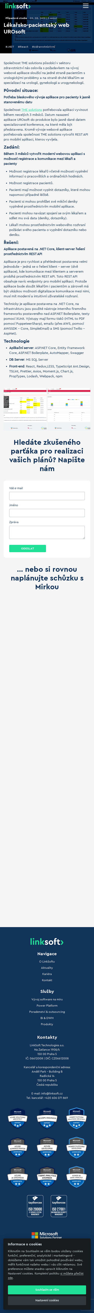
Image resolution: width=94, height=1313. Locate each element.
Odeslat (27, 548)
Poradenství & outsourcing (47, 1011)
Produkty (47, 1024)
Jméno (13, 505)
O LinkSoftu (47, 961)
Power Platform (47, 1005)
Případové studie (16, 18)
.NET (11, 46)
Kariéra (47, 974)
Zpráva (13, 522)
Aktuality (47, 967)
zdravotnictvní (44, 46)
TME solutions (31, 109)
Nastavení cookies (47, 1300)
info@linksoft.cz (52, 1093)
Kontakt (47, 980)
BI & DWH (47, 1018)
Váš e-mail (16, 488)
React (24, 46)
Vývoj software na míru (47, 999)
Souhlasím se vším (47, 1290)
